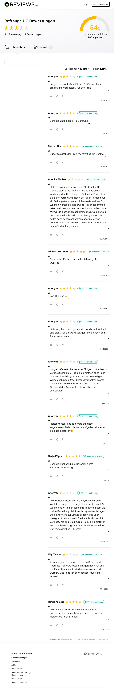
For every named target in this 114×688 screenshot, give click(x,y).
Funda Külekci (56, 602)
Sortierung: (77, 69)
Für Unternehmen (100, 4)
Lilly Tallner (54, 555)
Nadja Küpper (56, 456)
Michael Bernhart (58, 252)
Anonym (53, 77)
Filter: (101, 69)
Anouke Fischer (57, 180)
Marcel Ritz (54, 146)
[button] (85, 4)
